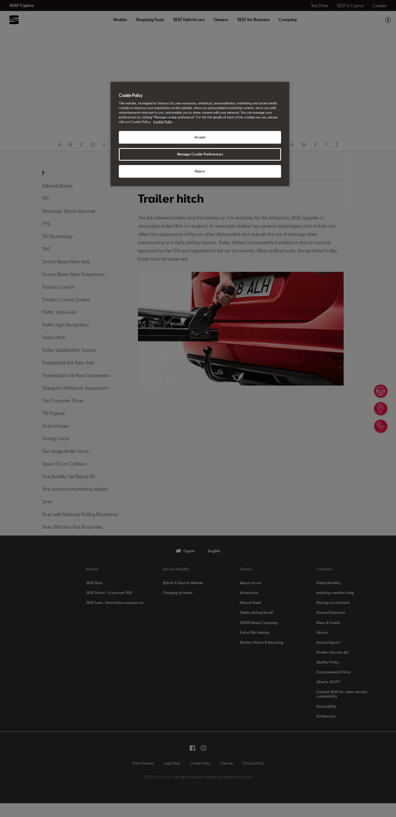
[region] (200, 134)
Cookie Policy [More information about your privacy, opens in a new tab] (163, 122)
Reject (200, 171)
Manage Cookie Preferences (200, 154)
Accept (199, 137)
